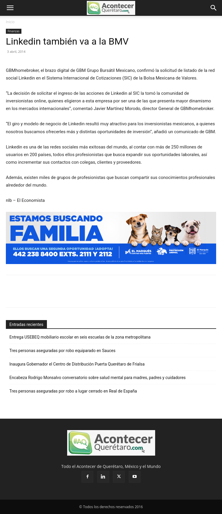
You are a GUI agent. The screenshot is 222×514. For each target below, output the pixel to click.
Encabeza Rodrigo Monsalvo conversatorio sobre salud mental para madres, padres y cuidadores (97, 377)
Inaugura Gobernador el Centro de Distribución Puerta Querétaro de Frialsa (77, 364)
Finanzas (14, 31)
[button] (10, 8)
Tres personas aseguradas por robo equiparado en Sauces (62, 350)
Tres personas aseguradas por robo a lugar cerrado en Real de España (73, 391)
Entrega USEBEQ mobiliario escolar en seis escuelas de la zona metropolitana (80, 337)
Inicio (10, 21)
